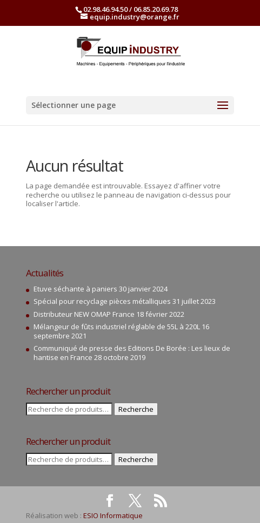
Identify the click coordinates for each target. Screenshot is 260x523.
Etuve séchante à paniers (75, 289)
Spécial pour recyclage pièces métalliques (102, 301)
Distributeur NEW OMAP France (84, 314)
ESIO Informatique (113, 515)
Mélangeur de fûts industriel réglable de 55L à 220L (117, 326)
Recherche (136, 409)
